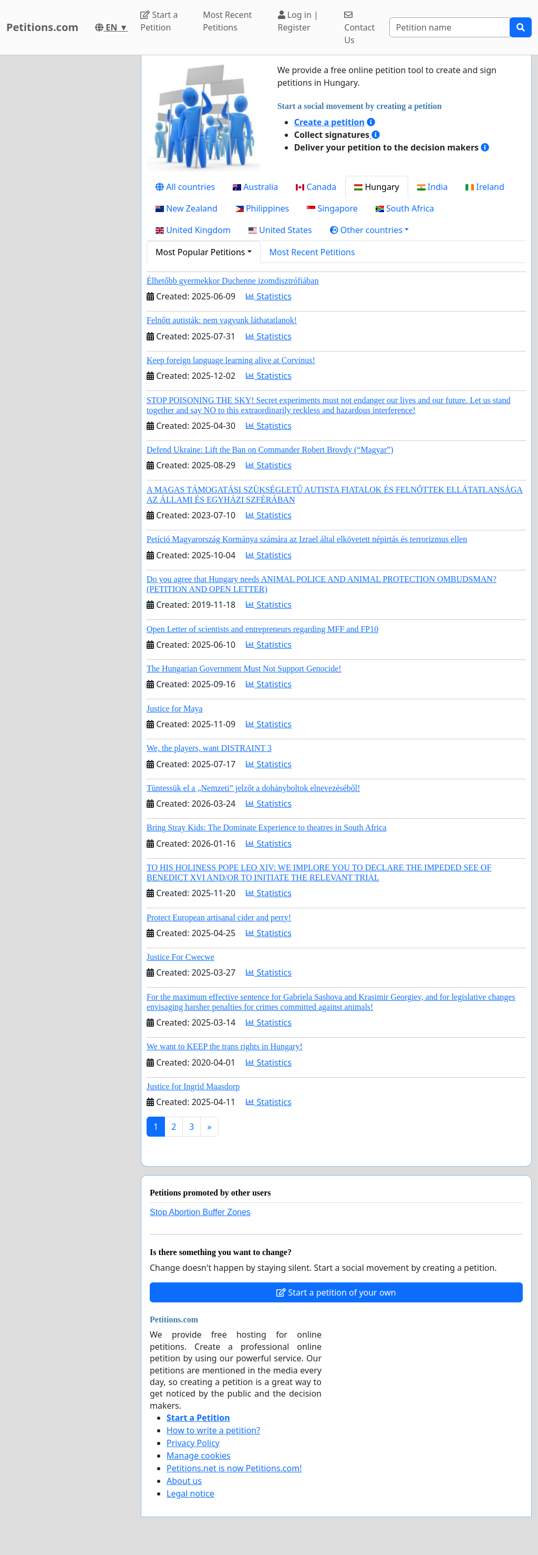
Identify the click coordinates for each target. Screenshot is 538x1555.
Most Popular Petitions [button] (200, 252)
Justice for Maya (175, 708)
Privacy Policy (193, 1443)
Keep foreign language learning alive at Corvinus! (231, 360)
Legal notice (190, 1493)
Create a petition (329, 122)
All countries (185, 187)
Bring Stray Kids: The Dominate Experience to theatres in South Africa (266, 827)
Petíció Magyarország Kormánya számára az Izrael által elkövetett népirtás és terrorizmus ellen (307, 539)
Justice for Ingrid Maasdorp (193, 1086)
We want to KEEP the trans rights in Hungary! (225, 1046)
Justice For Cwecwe (180, 956)
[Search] (449, 27)
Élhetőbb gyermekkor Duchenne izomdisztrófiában (232, 280)
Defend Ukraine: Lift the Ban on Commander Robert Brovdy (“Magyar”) (270, 449)
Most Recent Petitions (227, 21)
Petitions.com (42, 27)
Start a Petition (159, 21)
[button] (369, 230)
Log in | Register (298, 21)
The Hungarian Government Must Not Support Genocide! (244, 668)
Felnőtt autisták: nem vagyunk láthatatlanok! (222, 320)
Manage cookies (199, 1455)
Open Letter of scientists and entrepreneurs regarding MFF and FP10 (262, 629)
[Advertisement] (67, 213)
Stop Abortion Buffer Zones (200, 1212)
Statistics (269, 296)
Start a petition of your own (336, 1292)
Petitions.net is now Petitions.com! (234, 1468)
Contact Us (359, 28)
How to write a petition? (213, 1430)
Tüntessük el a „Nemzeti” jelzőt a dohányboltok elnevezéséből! (253, 788)
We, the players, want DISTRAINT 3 (209, 748)
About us (184, 1481)
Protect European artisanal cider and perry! (219, 917)
